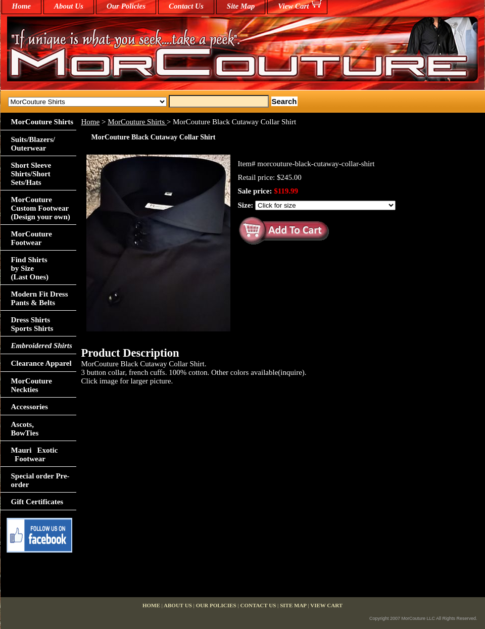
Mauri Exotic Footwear (34, 454)
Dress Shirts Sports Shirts (32, 324)
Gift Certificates (37, 502)
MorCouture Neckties (31, 385)
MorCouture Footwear (31, 238)
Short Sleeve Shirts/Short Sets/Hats (31, 173)
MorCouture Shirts (137, 122)
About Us (68, 6)
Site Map (241, 6)
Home (90, 122)
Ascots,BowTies (25, 428)
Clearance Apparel (41, 363)
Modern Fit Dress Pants (39, 298)
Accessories (29, 407)
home (21, 6)
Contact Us (186, 6)
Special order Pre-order (40, 480)
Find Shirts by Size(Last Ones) (30, 268)
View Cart (293, 6)
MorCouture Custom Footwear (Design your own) (40, 208)
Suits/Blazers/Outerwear (33, 143)
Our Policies (126, 6)
